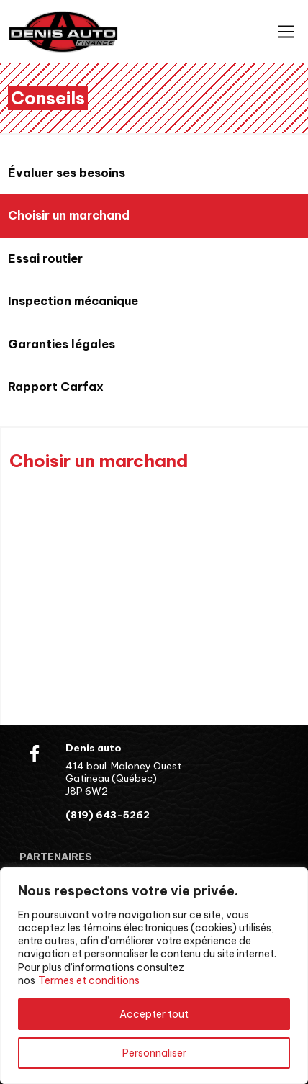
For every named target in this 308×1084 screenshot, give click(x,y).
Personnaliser (154, 1053)
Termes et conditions (89, 980)
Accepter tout (154, 1014)
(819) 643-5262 (107, 815)
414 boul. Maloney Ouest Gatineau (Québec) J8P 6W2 (123, 778)
